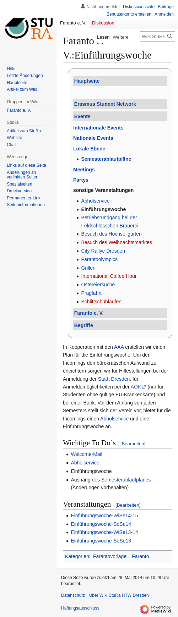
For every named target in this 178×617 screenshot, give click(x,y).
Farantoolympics (99, 259)
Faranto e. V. (89, 313)
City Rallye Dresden (103, 251)
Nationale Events (93, 138)
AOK (136, 387)
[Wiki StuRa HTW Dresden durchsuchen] (157, 36)
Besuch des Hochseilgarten (111, 234)
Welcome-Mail (86, 454)
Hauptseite (87, 81)
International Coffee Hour (108, 276)
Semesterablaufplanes (126, 480)
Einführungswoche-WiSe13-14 (104, 532)
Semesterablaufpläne (106, 159)
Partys (80, 180)
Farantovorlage (109, 556)
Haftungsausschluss (80, 608)
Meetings (84, 169)
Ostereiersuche (98, 284)
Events (82, 116)
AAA (119, 347)
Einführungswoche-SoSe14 (101, 524)
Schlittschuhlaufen (101, 301)
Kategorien (77, 556)
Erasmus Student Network (105, 104)
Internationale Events (98, 128)
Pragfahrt (91, 293)
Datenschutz (73, 595)
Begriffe (83, 325)
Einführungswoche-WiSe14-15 (104, 515)
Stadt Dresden (114, 379)
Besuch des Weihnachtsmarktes (116, 242)
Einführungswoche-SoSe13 (101, 541)
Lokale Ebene (89, 149)
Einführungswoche (103, 209)
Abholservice (95, 201)
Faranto (140, 556)
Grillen (88, 268)
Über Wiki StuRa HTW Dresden (119, 595)
